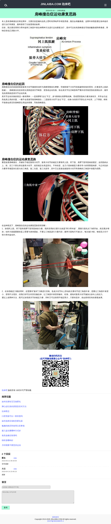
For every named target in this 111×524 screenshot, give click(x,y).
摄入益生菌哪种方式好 (11, 431)
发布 (6, 508)
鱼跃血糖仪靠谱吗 (9, 435)
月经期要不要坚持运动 (11, 445)
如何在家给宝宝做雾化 (11, 402)
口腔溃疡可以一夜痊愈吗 (12, 416)
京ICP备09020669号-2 (55, 521)
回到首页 (55, 517)
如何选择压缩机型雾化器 (12, 421)
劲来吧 (4, 390)
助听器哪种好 (7, 440)
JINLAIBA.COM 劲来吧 (55, 4)
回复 (15, 458)
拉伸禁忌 (5, 411)
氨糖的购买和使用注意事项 (13, 426)
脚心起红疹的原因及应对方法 (14, 406)
